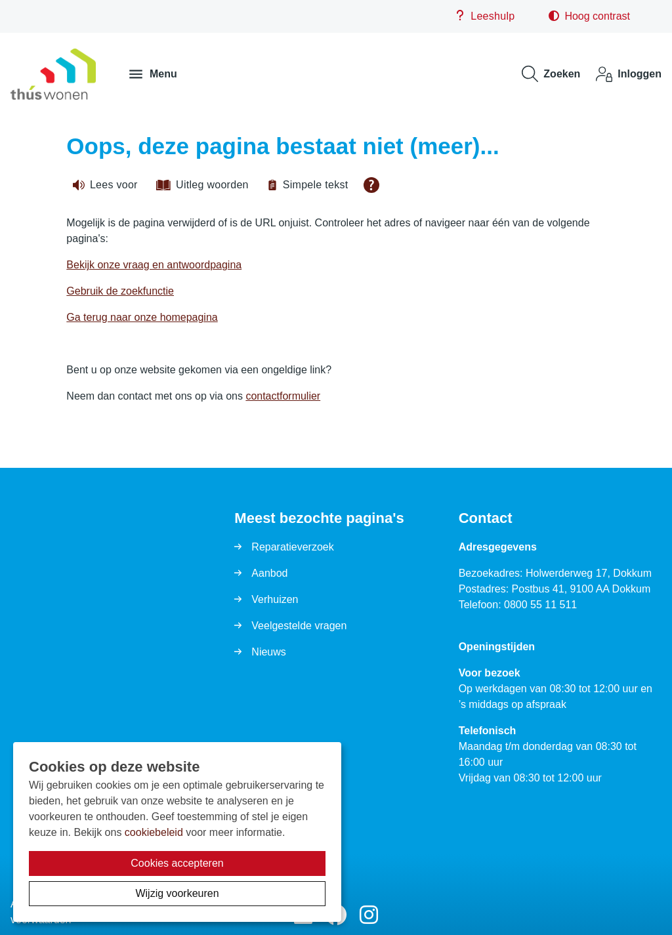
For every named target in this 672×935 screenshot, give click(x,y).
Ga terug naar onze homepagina (141, 317)
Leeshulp (484, 16)
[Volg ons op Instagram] (369, 915)
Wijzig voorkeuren (177, 893)
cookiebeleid (154, 832)
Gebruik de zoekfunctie (120, 291)
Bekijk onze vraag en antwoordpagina (154, 264)
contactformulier (282, 396)
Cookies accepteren (177, 863)
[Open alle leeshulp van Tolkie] (371, 185)
